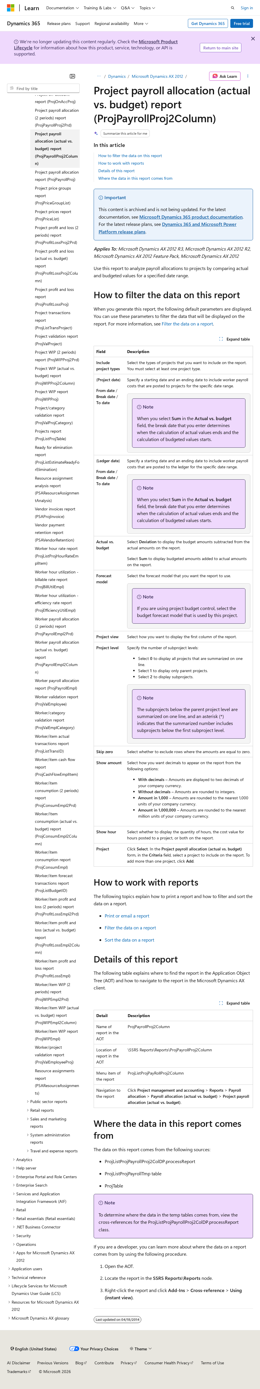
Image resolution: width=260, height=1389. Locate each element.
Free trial (242, 23)
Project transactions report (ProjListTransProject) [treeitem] (53, 320)
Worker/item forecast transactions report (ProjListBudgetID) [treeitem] (54, 883)
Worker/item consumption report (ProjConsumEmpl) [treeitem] (53, 859)
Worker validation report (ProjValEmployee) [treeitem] (56, 700)
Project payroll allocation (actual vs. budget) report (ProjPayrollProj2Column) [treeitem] (56, 148)
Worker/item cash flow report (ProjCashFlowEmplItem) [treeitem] (56, 767)
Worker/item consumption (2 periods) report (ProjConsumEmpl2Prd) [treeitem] (57, 794)
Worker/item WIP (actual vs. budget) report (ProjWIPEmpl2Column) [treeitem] (57, 1015)
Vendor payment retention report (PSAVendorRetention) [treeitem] (54, 532)
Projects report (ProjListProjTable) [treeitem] (50, 434)
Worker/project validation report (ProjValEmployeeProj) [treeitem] (54, 1054)
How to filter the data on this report (130, 155)
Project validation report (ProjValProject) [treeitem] (56, 339)
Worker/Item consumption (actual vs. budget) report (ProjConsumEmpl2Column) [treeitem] (56, 828)
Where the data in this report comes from (135, 178)
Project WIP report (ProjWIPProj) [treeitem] (51, 395)
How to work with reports (121, 163)
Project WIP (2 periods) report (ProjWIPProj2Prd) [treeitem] (57, 355)
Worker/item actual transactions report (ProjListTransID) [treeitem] (52, 743)
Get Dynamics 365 (208, 23)
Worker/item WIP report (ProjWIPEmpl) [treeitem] (56, 1034)
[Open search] (232, 8)
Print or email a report (127, 916)
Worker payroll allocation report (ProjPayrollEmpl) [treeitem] (57, 684)
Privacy (127, 1362)
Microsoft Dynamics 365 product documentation (191, 217)
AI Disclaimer (18, 1362)
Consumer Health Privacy (167, 1362)
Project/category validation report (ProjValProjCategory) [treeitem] (54, 415)
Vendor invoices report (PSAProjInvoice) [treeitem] (55, 512)
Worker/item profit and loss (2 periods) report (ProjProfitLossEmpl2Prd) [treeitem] (57, 906)
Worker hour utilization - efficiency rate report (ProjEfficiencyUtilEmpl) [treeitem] (57, 603)
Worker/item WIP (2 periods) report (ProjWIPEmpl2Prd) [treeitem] (52, 992)
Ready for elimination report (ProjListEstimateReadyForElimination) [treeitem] (57, 458)
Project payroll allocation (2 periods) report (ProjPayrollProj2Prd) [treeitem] (57, 117)
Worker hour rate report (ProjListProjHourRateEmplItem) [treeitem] (57, 556)
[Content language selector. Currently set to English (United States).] (33, 1349)
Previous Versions (52, 1362)
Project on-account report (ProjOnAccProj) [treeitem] (55, 98)
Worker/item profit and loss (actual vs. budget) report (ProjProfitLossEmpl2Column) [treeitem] (57, 937)
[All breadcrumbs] (99, 76)
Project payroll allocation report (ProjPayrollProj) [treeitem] (57, 175)
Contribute (104, 1362)
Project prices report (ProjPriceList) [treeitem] (53, 215)
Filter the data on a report (187, 324)
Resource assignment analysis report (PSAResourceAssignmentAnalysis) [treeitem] (57, 489)
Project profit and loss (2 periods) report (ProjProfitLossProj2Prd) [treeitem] (57, 235)
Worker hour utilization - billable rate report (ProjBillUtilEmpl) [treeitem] (57, 579)
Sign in (247, 7)
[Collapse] (72, 76)
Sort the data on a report (129, 940)
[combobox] (43, 88)
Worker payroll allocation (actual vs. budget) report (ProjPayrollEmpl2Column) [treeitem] (57, 656)
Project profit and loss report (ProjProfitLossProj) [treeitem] (54, 297)
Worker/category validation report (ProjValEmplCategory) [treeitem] (54, 720)
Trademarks (17, 1371)
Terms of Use (212, 1362)
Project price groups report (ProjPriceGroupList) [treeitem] (53, 195)
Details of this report (116, 170)
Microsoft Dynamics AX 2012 (157, 76)
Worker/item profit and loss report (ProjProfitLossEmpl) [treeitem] (55, 968)
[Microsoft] (11, 8)
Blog (79, 1362)
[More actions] (248, 76)
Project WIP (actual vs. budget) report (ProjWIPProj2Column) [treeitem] (55, 376)
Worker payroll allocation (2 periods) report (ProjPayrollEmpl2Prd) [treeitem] (57, 626)
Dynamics (117, 76)
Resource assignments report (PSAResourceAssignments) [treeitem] (57, 1082)
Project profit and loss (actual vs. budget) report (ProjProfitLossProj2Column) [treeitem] (56, 265)
